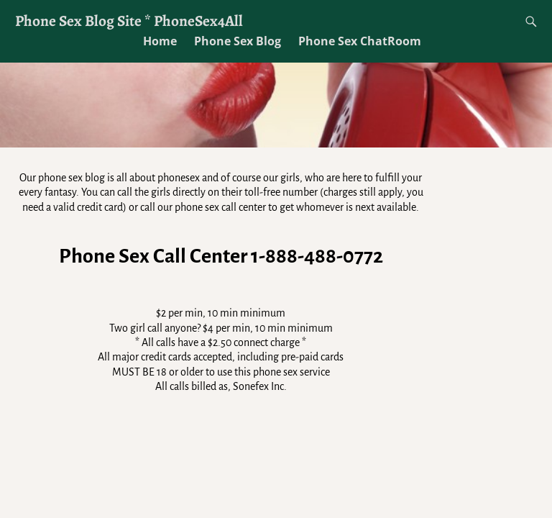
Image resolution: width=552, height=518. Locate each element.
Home (160, 41)
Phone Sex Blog (237, 41)
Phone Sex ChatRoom (359, 41)
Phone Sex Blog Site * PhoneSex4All (129, 20)
